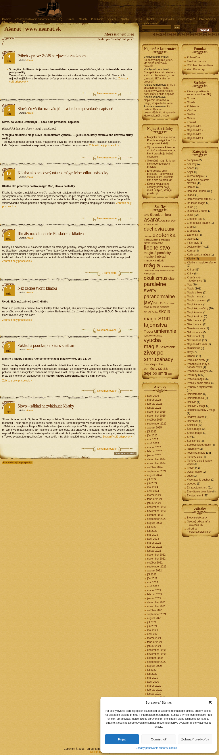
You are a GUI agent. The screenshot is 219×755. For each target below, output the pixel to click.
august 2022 (154, 570)
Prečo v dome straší (199, 383)
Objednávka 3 (207, 19)
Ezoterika (192, 234)
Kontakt (151, 19)
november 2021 (156, 606)
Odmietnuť (159, 739)
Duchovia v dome (197, 210)
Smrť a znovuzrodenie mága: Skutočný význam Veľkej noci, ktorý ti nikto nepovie (159, 89)
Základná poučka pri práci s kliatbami (46, 345)
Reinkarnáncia (195, 398)
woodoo (191, 483)
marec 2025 (154, 447)
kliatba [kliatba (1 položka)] (147, 240)
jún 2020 (152, 673)
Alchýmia (192, 160)
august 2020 (154, 665)
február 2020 (154, 689)
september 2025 (156, 423)
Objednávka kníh (197, 344)
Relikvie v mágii (196, 406)
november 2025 (156, 415)
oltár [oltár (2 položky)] (171, 278)
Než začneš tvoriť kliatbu (37, 288)
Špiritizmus (193, 440)
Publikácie (97, 19)
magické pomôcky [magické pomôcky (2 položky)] (157, 253)
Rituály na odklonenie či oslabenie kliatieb (50, 233)
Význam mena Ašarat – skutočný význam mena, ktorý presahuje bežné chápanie (161, 152)
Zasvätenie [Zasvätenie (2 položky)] (167, 347)
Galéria (137, 19)
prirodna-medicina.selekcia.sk (199, 530)
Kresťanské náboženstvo (194, 279)
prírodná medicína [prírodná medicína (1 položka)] (159, 307)
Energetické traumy (198, 222)
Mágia (190, 288)
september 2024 (156, 471)
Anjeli (190, 172)
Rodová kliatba (195, 417)
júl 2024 (151, 479)
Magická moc (195, 304)
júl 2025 (151, 431)
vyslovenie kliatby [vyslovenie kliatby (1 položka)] (153, 335)
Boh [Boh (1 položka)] (168, 220)
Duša (190, 214)
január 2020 (154, 693)
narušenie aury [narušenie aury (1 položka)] (151, 270)
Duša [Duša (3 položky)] (169, 229)
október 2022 (155, 562)
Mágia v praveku (196, 300)
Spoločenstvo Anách (199, 444)
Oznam (191, 356)
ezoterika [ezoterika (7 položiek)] (164, 235)
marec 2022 (154, 590)
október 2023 (155, 514)
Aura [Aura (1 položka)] (162, 220)
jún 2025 (152, 435)
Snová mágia (194, 432)
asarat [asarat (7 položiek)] (152, 219)
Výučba (112, 19)
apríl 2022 (153, 586)
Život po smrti (195, 495)
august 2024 (154, 475)
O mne (71, 19)
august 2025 (154, 427)
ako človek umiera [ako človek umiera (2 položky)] (157, 214)
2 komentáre (109, 272)
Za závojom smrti (197, 487)
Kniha (190, 269)
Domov (6, 19)
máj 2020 (152, 677)
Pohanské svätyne (198, 371)
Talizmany (193, 448)
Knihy (190, 273)
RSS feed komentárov (200, 65)
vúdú (190, 475)
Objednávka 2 (186, 19)
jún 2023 (152, 530)
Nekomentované (107, 93)
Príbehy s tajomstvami (200, 387)
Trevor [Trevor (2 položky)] (148, 331)
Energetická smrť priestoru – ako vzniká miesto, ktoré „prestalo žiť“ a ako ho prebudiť (159, 77)
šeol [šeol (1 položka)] (170, 373)
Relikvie (191, 402)
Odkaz (27, 22)
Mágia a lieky (194, 292)
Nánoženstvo (194, 324)
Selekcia (192, 424)
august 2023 (154, 522)
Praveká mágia (196, 379)
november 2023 (156, 511)
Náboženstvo (194, 320)
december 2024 (156, 459)
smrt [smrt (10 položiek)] (164, 318)
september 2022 (156, 566)
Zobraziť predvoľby (195, 739)
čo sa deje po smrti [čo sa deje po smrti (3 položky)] (156, 371)
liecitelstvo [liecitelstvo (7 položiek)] (157, 247)
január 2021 (154, 646)
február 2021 (154, 642)
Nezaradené (194, 340)
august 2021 (154, 618)
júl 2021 (151, 622)
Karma (191, 250)
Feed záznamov (196, 61)
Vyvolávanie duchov (198, 479)
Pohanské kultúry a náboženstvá (198, 365)
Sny (189, 436)
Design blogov (98, 751)
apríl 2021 (153, 634)
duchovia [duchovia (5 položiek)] (154, 229)
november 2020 (156, 653)
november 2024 (156, 463)
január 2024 (154, 503)
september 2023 (156, 518)
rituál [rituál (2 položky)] (147, 312)
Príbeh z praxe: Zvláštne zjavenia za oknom (51, 55)
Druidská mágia (196, 203)
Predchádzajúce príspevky (17, 462)
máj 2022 (152, 582)
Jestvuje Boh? (195, 246)
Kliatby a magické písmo (201, 262)
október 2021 (155, 610)
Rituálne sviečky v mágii (201, 409)
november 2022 (156, 558)
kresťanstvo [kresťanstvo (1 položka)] (157, 243)
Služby (125, 19)
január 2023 (154, 550)
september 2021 (156, 614)
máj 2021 (152, 630)
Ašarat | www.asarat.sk (32, 29)
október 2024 (155, 467)
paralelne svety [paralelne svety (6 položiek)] (155, 287)
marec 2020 (154, 685)
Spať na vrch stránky (125, 453)
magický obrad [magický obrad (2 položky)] (155, 256)
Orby (190, 352)
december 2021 (156, 602)
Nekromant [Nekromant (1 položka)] (149, 273)
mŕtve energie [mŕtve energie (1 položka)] (168, 266)
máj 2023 (152, 534)
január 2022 (154, 598)
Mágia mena (194, 296)
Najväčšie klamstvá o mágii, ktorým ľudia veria (158, 102)
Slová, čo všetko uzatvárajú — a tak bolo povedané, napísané (65, 108)
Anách (190, 168)
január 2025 (154, 455)
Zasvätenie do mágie (199, 491)
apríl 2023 (153, 538)
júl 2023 (151, 526)
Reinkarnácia (194, 394)
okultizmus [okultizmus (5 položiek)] (156, 278)
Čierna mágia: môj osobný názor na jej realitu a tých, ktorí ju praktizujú (159, 188)
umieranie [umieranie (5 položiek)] (165, 331)
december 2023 (156, 507)
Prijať (122, 739)
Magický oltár (195, 312)
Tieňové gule (194, 456)
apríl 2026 (153, 395)
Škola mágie (194, 428)
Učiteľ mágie (194, 471)
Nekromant (193, 336)
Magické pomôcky (197, 308)
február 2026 (154, 403)
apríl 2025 (153, 443)
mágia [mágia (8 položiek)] (152, 265)
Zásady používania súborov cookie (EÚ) (38, 19)
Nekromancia (195, 332)
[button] (210, 702)
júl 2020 (151, 669)
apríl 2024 (153, 491)
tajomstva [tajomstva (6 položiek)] (155, 325)
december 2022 (156, 554)
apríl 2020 (153, 681)
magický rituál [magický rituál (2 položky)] (154, 260)
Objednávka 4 (10, 22)
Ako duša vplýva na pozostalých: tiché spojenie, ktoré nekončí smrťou (160, 111)
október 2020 (155, 657)
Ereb (189, 226)
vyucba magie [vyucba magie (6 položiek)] (152, 343)
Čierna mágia (195, 176)
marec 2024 (154, 495)
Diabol (190, 195)
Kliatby (191, 258)
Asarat (29, 60)
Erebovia (192, 230)
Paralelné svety (196, 360)
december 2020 (156, 650)
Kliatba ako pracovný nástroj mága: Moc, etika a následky (62, 172)
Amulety (191, 164)
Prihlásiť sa (193, 57)
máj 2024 (152, 487)
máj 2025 (152, 439)
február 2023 (154, 546)
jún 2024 (152, 483)
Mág (189, 284)
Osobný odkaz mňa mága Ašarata (198, 523)
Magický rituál (195, 316)
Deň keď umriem (197, 191)
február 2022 (154, 594)
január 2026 (154, 407)
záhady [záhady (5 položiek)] (165, 359)
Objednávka (167, 19)
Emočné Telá (194, 218)
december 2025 (156, 411)
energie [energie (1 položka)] (148, 236)
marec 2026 (154, 399)
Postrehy (192, 375)
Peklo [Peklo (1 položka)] (156, 303)
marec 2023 (154, 542)
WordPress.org (196, 69)
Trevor (190, 467)
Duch (190, 206)
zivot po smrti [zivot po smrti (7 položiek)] (153, 355)
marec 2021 (154, 638)
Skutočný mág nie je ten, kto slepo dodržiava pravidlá (158, 63)
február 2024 (154, 499)
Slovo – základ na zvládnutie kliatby (45, 406)
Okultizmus (193, 348)
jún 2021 (152, 626)
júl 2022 (151, 574)
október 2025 (155, 419)
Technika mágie (196, 452)
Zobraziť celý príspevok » (104, 145)
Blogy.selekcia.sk (197, 517)
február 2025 (154, 451)
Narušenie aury (196, 328)
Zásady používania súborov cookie (156, 747)
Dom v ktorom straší (199, 199)
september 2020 (156, 661)
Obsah (83, 19)
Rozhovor (192, 421)
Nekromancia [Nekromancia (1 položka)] (167, 270)
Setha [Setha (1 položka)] (155, 312)
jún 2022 (152, 578)
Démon (191, 187)
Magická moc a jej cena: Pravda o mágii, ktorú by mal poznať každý (161, 140)
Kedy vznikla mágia (198, 254)
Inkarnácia (193, 242)
